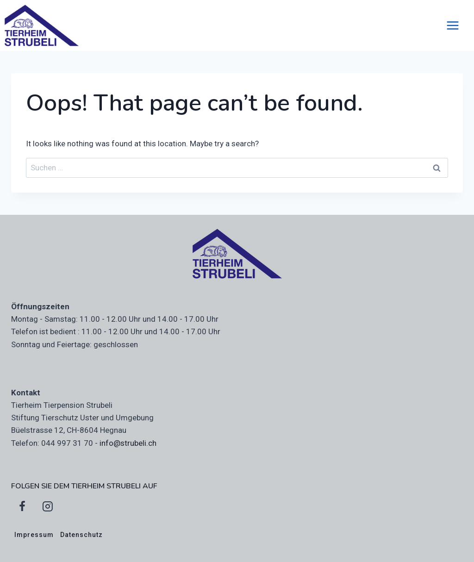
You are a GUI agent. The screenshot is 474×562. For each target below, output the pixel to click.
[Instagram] (48, 506)
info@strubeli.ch (128, 443)
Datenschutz (81, 534)
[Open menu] (457, 25)
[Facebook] (22, 506)
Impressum (34, 534)
